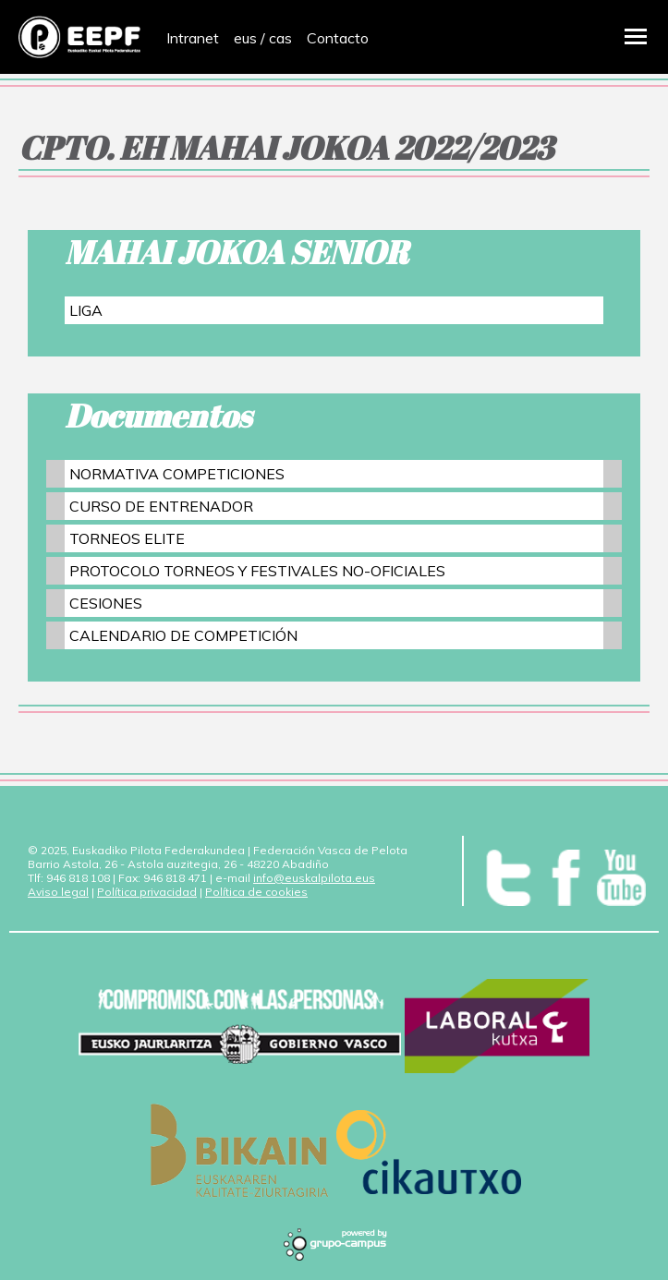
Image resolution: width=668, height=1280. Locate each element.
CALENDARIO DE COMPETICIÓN (183, 635)
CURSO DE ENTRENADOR (161, 506)
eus (245, 38)
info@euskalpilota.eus (314, 878)
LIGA (86, 310)
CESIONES (105, 603)
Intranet (192, 38)
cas (280, 38)
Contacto (338, 38)
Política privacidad (147, 892)
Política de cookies (256, 892)
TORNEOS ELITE (127, 538)
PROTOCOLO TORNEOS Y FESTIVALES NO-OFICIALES (257, 571)
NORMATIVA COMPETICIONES (177, 474)
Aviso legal (58, 892)
